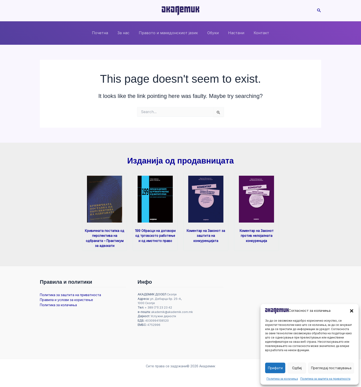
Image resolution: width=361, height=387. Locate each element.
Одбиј (297, 368)
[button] (351, 311)
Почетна (105, 32)
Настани (233, 32)
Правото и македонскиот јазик (169, 32)
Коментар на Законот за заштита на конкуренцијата (206, 235)
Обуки (212, 32)
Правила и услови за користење (66, 300)
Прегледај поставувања (331, 368)
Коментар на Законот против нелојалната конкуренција (256, 235)
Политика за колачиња (282, 378)
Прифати (275, 368)
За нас (126, 32)
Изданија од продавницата (180, 160)
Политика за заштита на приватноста (325, 378)
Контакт (256, 32)
